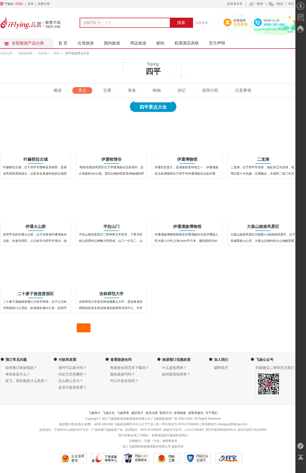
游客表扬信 (195, 413)
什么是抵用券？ (174, 368)
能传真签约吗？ (122, 374)
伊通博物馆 (187, 159)
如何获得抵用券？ (176, 374)
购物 (157, 90)
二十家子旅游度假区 (35, 294)
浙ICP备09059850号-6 (220, 430)
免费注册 (44, 4)
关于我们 (211, 413)
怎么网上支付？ (70, 381)
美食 (132, 90)
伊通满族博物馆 (187, 226)
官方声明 (219, 41)
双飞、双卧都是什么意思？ (26, 381)
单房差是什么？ (17, 374)
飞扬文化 (109, 413)
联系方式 (166, 413)
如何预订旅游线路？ (21, 368)
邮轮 (163, 41)
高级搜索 (202, 23)
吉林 (56, 53)
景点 (82, 90)
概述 (58, 90)
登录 (31, 4)
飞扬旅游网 (24, 53)
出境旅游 (88, 41)
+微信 (275, 4)
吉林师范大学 (111, 294)
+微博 (255, 4)
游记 (181, 90)
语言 (291, 4)
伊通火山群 (36, 226)
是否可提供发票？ (72, 387)
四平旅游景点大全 (77, 53)
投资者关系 (234, 4)
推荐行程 (210, 90)
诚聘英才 (221, 368)
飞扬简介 (94, 413)
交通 (107, 90)
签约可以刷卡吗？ (72, 368)
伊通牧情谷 (111, 159)
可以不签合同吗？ (124, 381)
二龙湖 (263, 159)
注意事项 (243, 90)
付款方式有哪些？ (72, 374)
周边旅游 (140, 41)
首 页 (62, 43)
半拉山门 (111, 226)
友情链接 (180, 413)
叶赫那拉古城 (35, 159)
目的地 (43, 53)
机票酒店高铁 (189, 41)
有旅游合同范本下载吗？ (129, 368)
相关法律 (152, 413)
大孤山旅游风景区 (263, 226)
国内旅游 (114, 41)
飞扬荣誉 (123, 413)
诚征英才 (137, 413)
